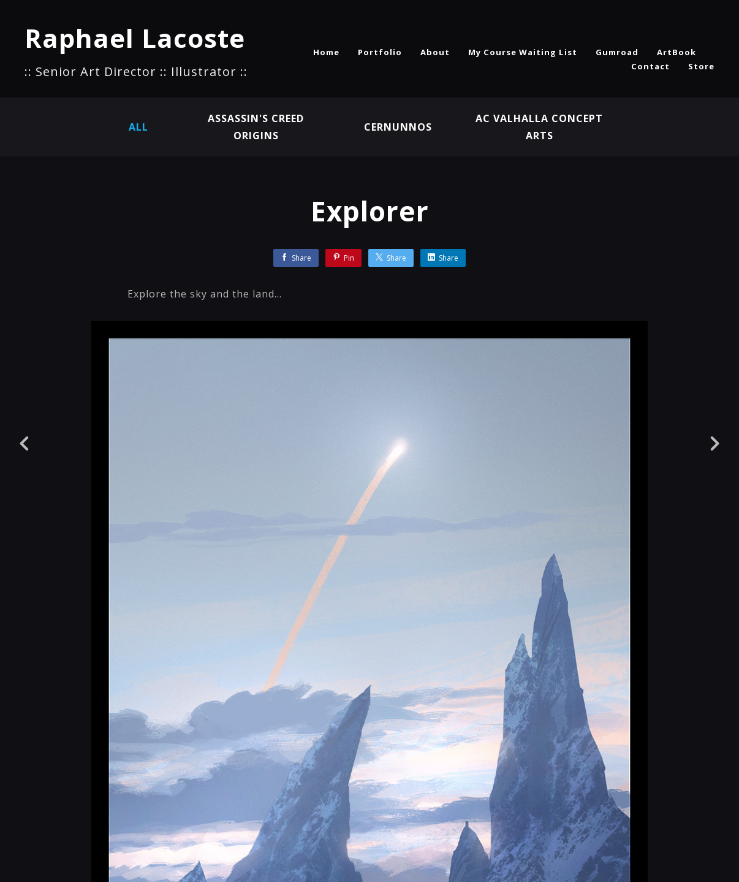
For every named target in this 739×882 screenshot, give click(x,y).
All (138, 127)
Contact (650, 66)
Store (701, 66)
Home (326, 52)
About (435, 52)
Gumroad (617, 52)
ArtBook (676, 52)
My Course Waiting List (522, 52)
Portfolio (380, 52)
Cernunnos (398, 127)
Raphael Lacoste (135, 37)
